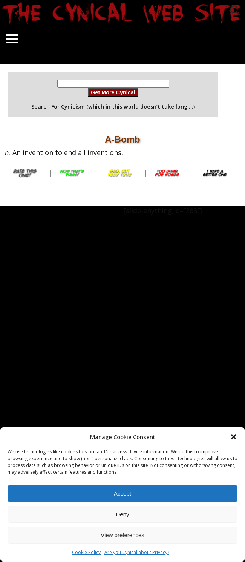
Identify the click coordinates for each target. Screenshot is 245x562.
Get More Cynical (113, 92)
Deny (122, 514)
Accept (122, 493)
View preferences (122, 535)
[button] (233, 437)
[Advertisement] (30, 319)
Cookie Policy (86, 552)
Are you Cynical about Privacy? (136, 552)
